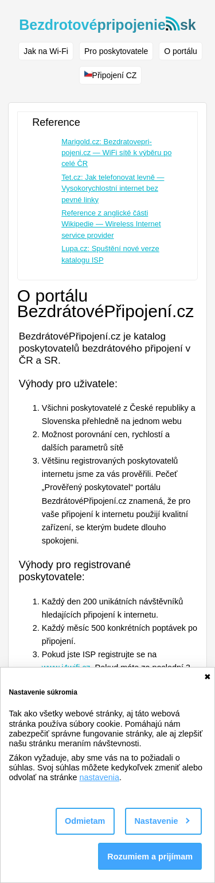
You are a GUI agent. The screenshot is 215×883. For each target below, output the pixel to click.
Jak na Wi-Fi (46, 51)
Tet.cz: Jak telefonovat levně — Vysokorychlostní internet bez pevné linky (112, 188)
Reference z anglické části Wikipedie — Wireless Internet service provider (111, 224)
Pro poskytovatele (116, 51)
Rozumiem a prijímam (150, 856)
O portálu (180, 51)
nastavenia (99, 777)
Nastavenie (161, 821)
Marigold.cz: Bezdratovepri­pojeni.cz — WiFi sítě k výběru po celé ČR (116, 152)
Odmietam (85, 821)
